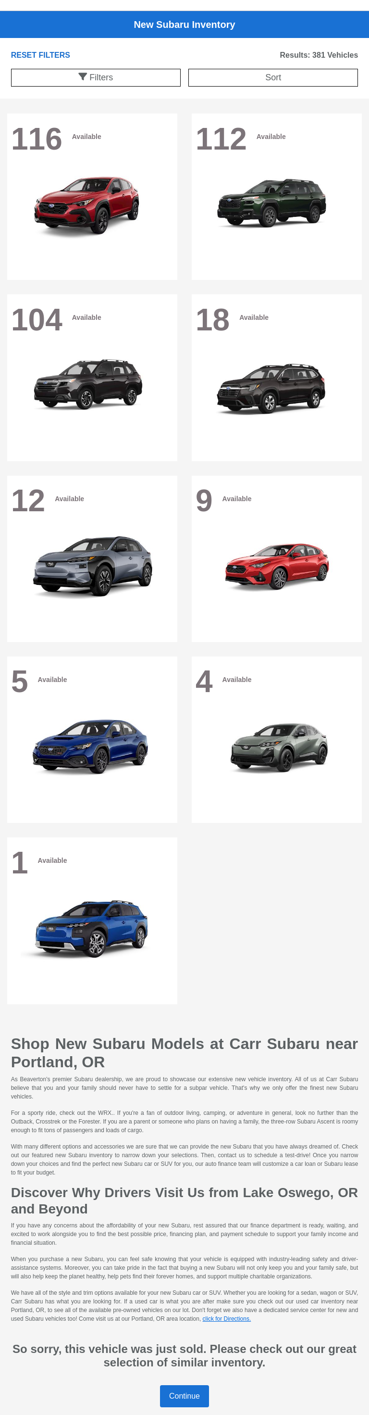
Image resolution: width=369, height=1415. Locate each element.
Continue (184, 1396)
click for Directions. (227, 1318)
